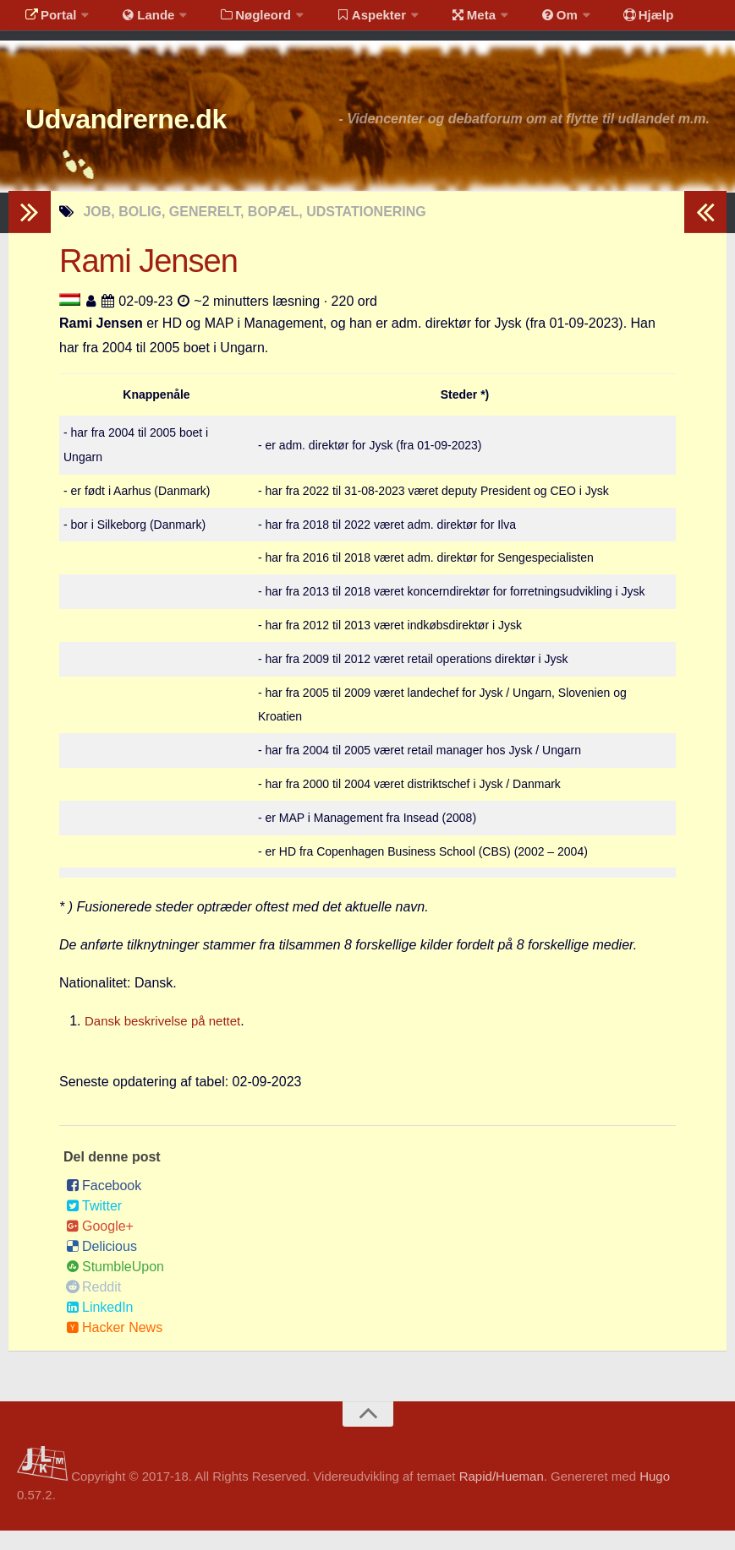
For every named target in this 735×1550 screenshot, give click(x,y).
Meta (445, 21)
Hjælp (605, 21)
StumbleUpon (115, 1287)
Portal (47, 21)
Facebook (103, 1206)
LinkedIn (100, 1327)
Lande (138, 21)
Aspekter (350, 21)
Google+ (100, 1246)
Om (524, 21)
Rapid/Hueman (501, 1495)
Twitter (94, 1226)
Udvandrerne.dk (157, 135)
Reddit (93, 1307)
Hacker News (114, 1348)
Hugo (654, 1495)
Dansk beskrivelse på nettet (168, 1040)
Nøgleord (239, 21)
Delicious (101, 1266)
